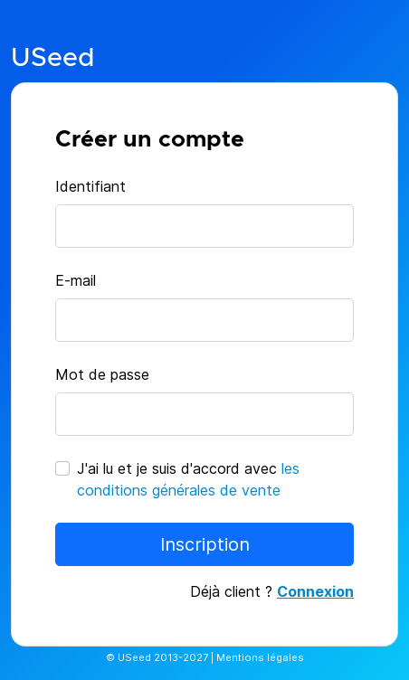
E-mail (75, 280)
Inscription (205, 544)
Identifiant (90, 186)
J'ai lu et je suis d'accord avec (188, 479)
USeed (53, 58)
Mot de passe (102, 374)
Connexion (315, 591)
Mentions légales (260, 657)
